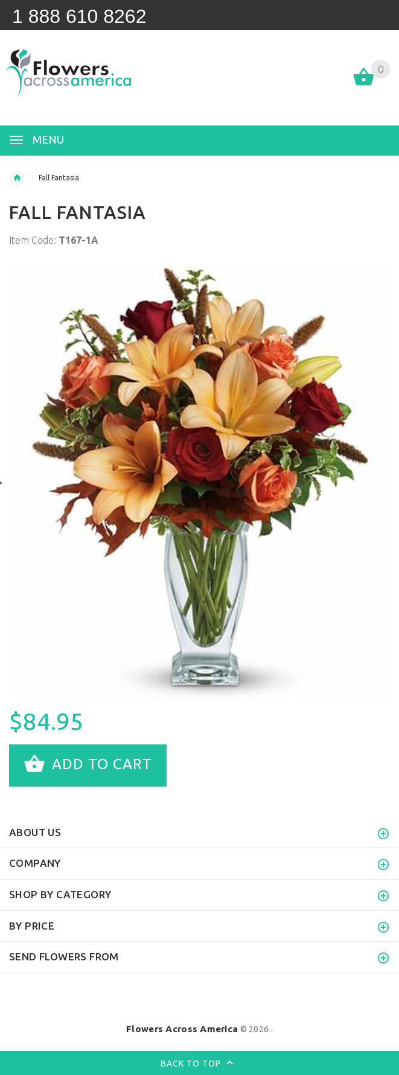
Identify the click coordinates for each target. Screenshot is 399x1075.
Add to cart (88, 765)
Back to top (199, 1064)
